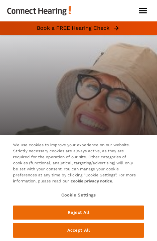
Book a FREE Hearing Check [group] (78, 28)
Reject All (78, 212)
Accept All (78, 230)
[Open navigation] (143, 10)
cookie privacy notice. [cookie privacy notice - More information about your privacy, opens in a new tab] (92, 181)
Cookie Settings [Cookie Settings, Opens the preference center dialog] (78, 194)
